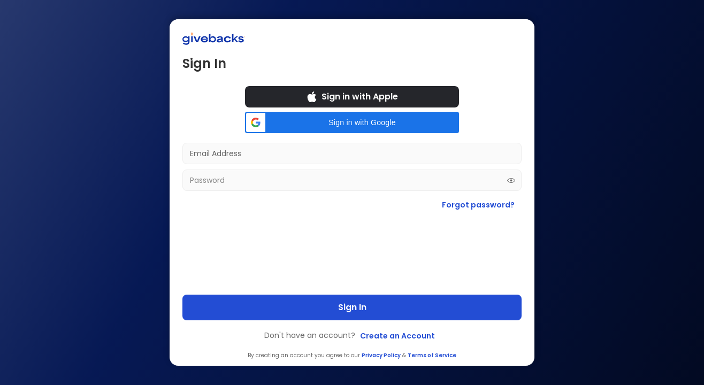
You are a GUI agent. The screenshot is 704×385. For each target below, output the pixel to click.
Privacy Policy (381, 355)
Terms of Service (432, 355)
